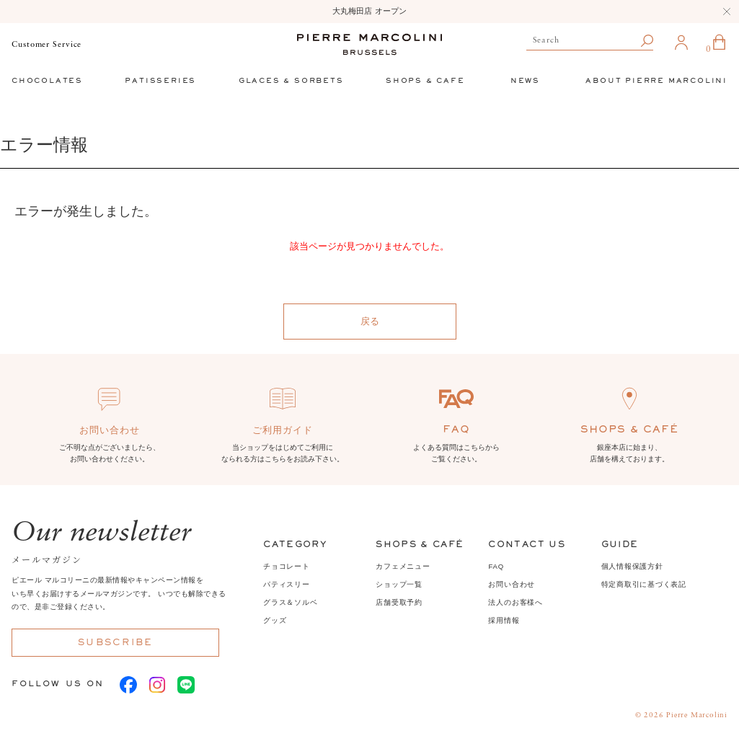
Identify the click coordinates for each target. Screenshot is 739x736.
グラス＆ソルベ (290, 602)
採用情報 (503, 620)
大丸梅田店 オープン (369, 10)
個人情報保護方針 (632, 566)
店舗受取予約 (399, 602)
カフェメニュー (403, 566)
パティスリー (286, 584)
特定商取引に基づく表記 (643, 584)
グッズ (274, 620)
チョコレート (286, 566)
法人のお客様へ (515, 602)
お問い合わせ (511, 584)
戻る (369, 321)
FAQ (496, 566)
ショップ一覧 (399, 584)
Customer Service (46, 44)
